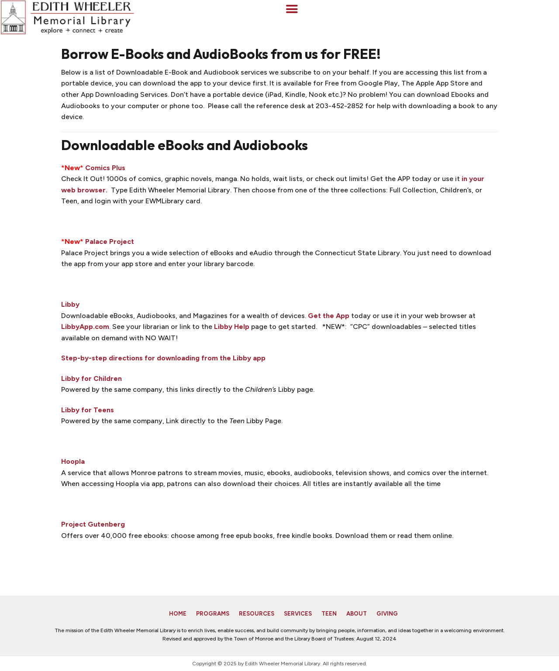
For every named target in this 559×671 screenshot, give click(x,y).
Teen (329, 613)
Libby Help (231, 326)
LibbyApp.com (85, 326)
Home (177, 613)
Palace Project (109, 241)
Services (298, 613)
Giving (387, 613)
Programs (212, 613)
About (356, 613)
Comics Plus (105, 168)
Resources (256, 613)
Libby (70, 304)
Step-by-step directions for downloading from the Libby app (163, 358)
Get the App (328, 316)
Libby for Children (91, 378)
